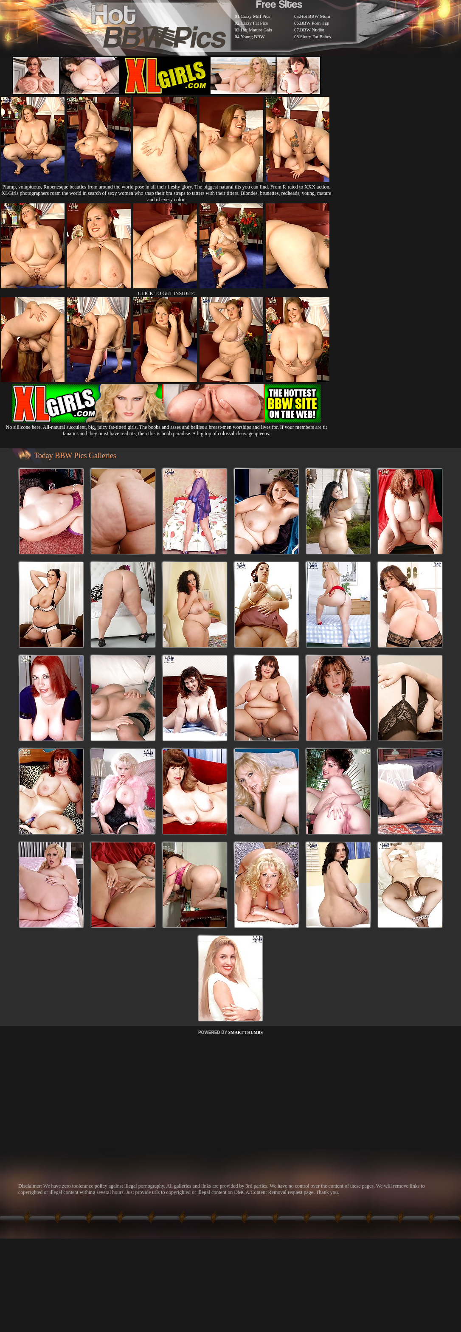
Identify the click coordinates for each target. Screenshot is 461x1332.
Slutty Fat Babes (315, 36)
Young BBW (253, 36)
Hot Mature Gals (256, 29)
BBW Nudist (312, 29)
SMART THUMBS (245, 1032)
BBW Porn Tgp (314, 22)
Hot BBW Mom (315, 16)
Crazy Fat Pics (254, 22)
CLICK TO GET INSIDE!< (166, 293)
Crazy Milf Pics (255, 16)
